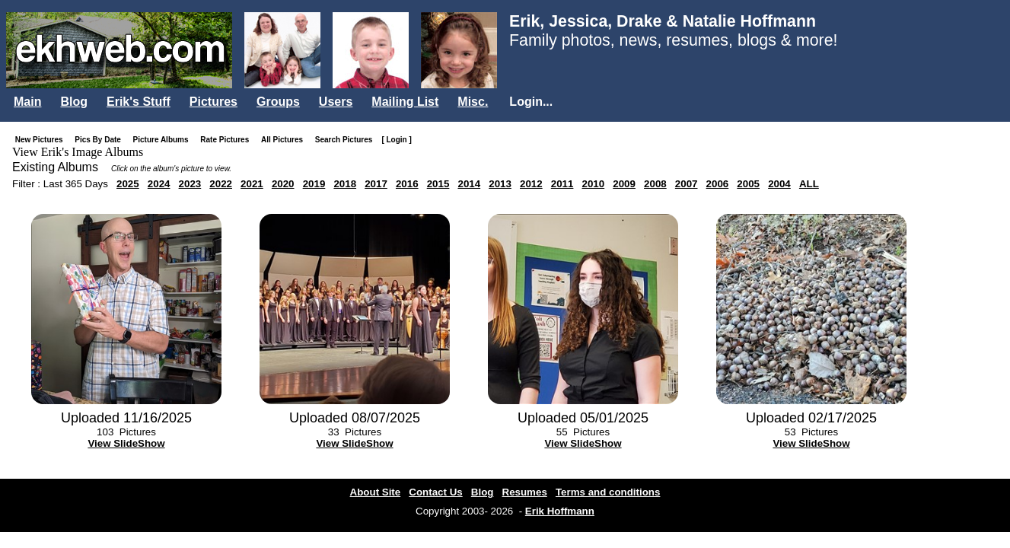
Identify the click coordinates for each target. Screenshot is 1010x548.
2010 (593, 184)
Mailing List (404, 101)
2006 (717, 184)
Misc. (472, 101)
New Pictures (42, 139)
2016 (407, 184)
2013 (500, 184)
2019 (314, 184)
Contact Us (435, 492)
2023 (190, 184)
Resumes (524, 492)
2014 (468, 184)
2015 (438, 184)
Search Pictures (347, 139)
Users (335, 101)
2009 (624, 184)
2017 (376, 184)
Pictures (213, 101)
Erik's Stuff (138, 101)
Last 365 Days (75, 184)
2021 (252, 184)
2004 (779, 184)
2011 (562, 184)
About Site (375, 492)
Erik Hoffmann (559, 511)
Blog (74, 101)
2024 (159, 184)
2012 (531, 184)
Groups (278, 101)
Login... (531, 101)
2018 (344, 184)
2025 (127, 184)
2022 (220, 184)
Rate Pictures (227, 139)
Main (27, 101)
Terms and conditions (608, 492)
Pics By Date (101, 139)
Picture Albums (164, 139)
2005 (748, 184)
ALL (809, 184)
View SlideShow (126, 443)
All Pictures (285, 139)
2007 (686, 184)
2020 (283, 184)
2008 (655, 184)
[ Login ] (396, 139)
